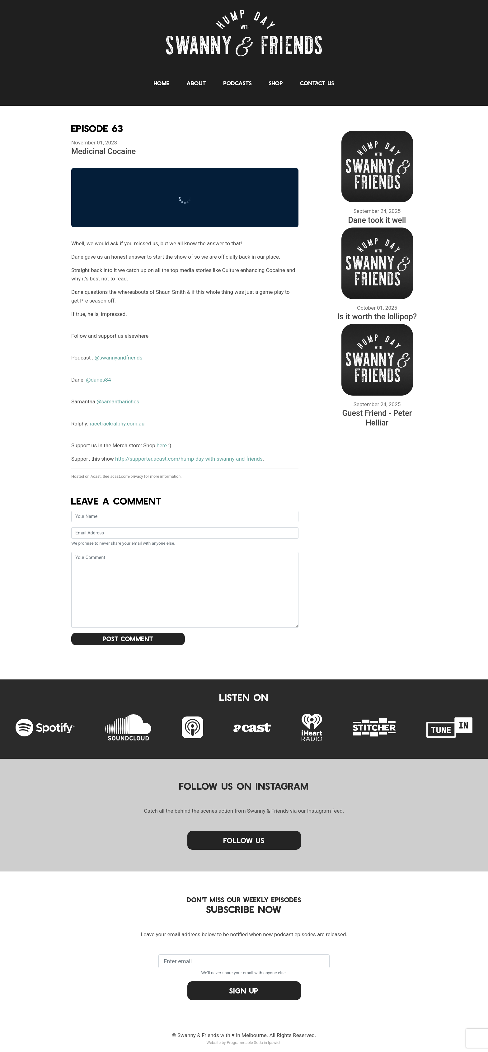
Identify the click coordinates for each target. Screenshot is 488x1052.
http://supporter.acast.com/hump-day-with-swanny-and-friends (189, 459)
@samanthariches (117, 401)
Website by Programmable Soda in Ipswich (243, 1042)
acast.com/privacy (126, 476)
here (162, 445)
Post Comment (128, 638)
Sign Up (244, 990)
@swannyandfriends (119, 358)
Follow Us (244, 840)
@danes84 (98, 380)
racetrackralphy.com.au (117, 423)
